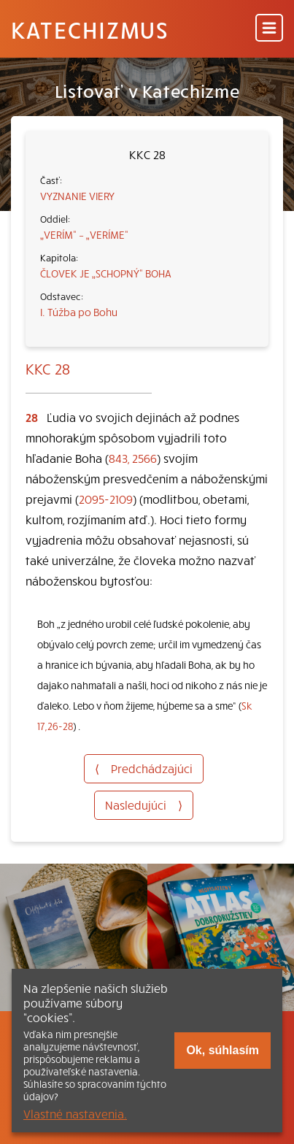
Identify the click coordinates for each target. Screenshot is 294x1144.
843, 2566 (133, 457)
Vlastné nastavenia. (75, 1113)
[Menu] (269, 29)
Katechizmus (90, 29)
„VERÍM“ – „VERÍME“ (84, 234)
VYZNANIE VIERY (77, 195)
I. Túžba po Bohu (78, 311)
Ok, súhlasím (222, 1050)
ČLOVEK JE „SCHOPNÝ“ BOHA (105, 273)
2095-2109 (106, 498)
